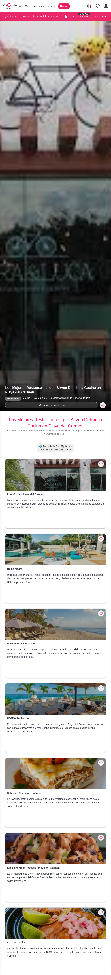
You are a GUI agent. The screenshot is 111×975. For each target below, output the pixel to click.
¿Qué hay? (10, 16)
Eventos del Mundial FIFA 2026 (40, 16)
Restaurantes (101, 16)
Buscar (64, 6)
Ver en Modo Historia (52, 405)
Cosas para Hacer (76, 16)
